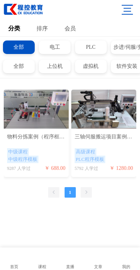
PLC (91, 47)
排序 (42, 29)
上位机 (55, 66)
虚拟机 (91, 66)
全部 (18, 47)
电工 (55, 47)
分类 (14, 28)
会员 (70, 29)
